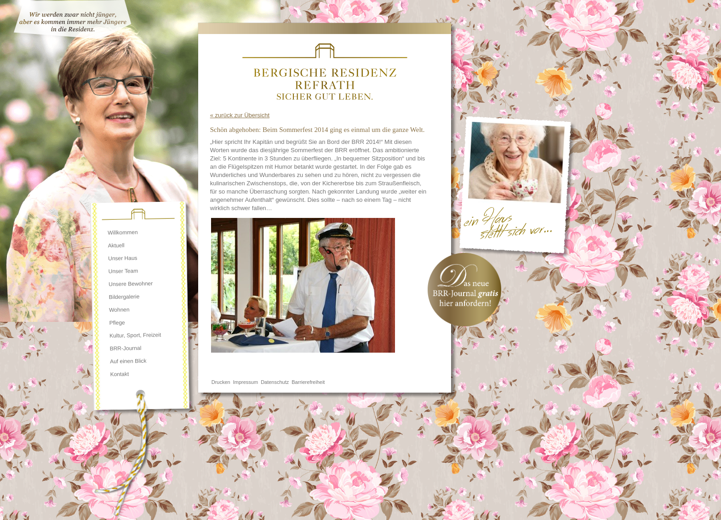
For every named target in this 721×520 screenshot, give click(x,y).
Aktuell (116, 245)
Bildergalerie (124, 296)
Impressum (245, 382)
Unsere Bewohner (131, 284)
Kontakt (119, 374)
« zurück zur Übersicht (239, 115)
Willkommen (123, 232)
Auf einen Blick (128, 361)
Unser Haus (122, 258)
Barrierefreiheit (308, 382)
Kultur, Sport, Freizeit (135, 335)
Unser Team (123, 271)
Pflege (117, 323)
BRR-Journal (125, 348)
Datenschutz (275, 382)
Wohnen (119, 309)
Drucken (221, 382)
